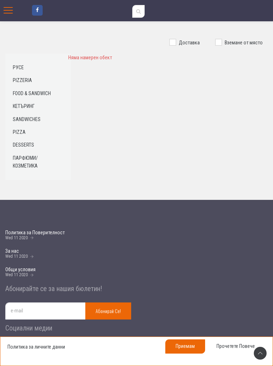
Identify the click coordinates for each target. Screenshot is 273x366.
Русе (18, 67)
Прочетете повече (235, 346)
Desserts (23, 145)
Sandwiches (27, 119)
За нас (12, 251)
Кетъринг (23, 106)
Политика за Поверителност (35, 232)
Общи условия (20, 269)
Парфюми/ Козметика (25, 162)
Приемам (185, 346)
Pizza (19, 132)
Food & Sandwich (32, 93)
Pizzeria (22, 80)
